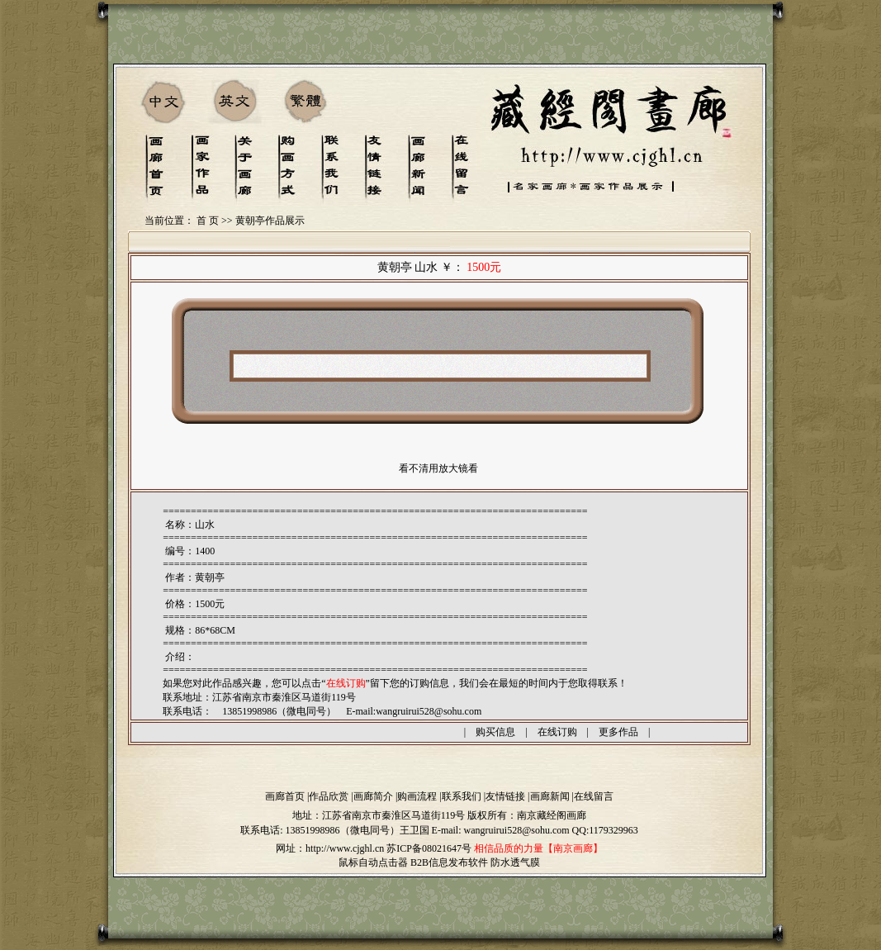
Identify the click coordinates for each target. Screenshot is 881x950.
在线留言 (593, 796)
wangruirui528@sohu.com (428, 711)
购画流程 (417, 796)
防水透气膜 (515, 862)
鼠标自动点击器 (373, 862)
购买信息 (495, 732)
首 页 (208, 220)
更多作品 (618, 732)
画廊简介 (373, 796)
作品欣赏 (328, 796)
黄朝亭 (210, 577)
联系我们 (461, 796)
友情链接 (505, 796)
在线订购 (557, 732)
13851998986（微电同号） (343, 830)
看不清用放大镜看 (438, 468)
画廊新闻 (550, 796)
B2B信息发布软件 (449, 862)
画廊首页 (285, 796)
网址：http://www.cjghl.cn (330, 848)
